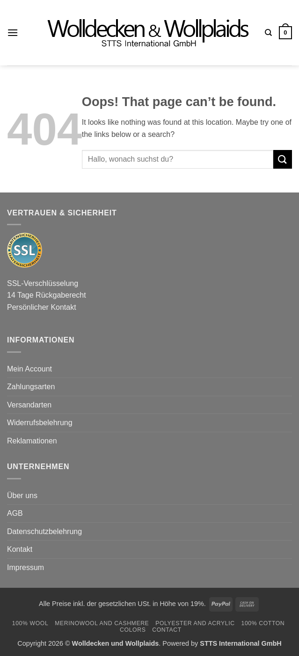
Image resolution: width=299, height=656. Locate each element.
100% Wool (30, 623)
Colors (133, 630)
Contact (167, 630)
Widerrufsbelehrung (40, 423)
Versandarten (29, 405)
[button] (12, 32)
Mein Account (29, 369)
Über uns (22, 495)
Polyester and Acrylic (194, 623)
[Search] (268, 33)
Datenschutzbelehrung (44, 531)
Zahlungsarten (31, 387)
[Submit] (282, 159)
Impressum (25, 567)
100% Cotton (262, 623)
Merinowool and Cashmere (102, 623)
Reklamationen (32, 441)
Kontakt (19, 549)
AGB (15, 513)
